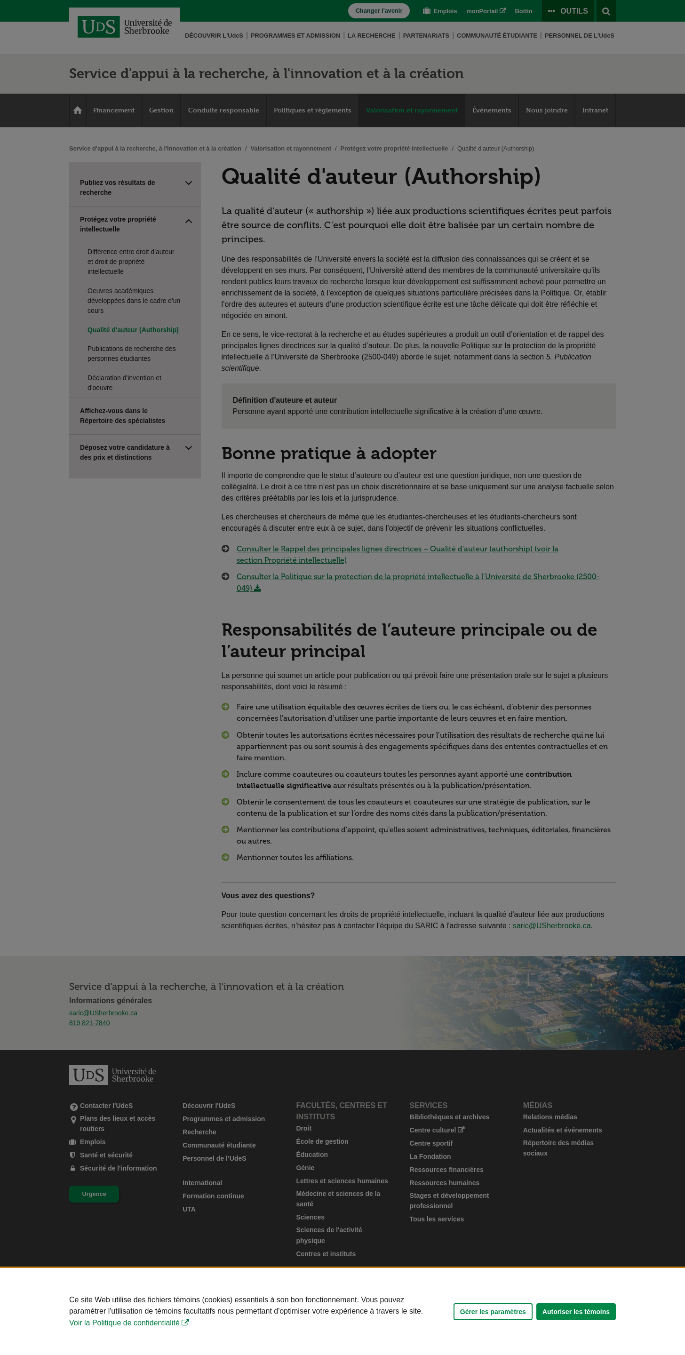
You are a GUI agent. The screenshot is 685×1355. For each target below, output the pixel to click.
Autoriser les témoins (576, 1311)
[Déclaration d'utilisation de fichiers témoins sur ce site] (342, 1311)
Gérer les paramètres (493, 1311)
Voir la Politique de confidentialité (124, 1323)
